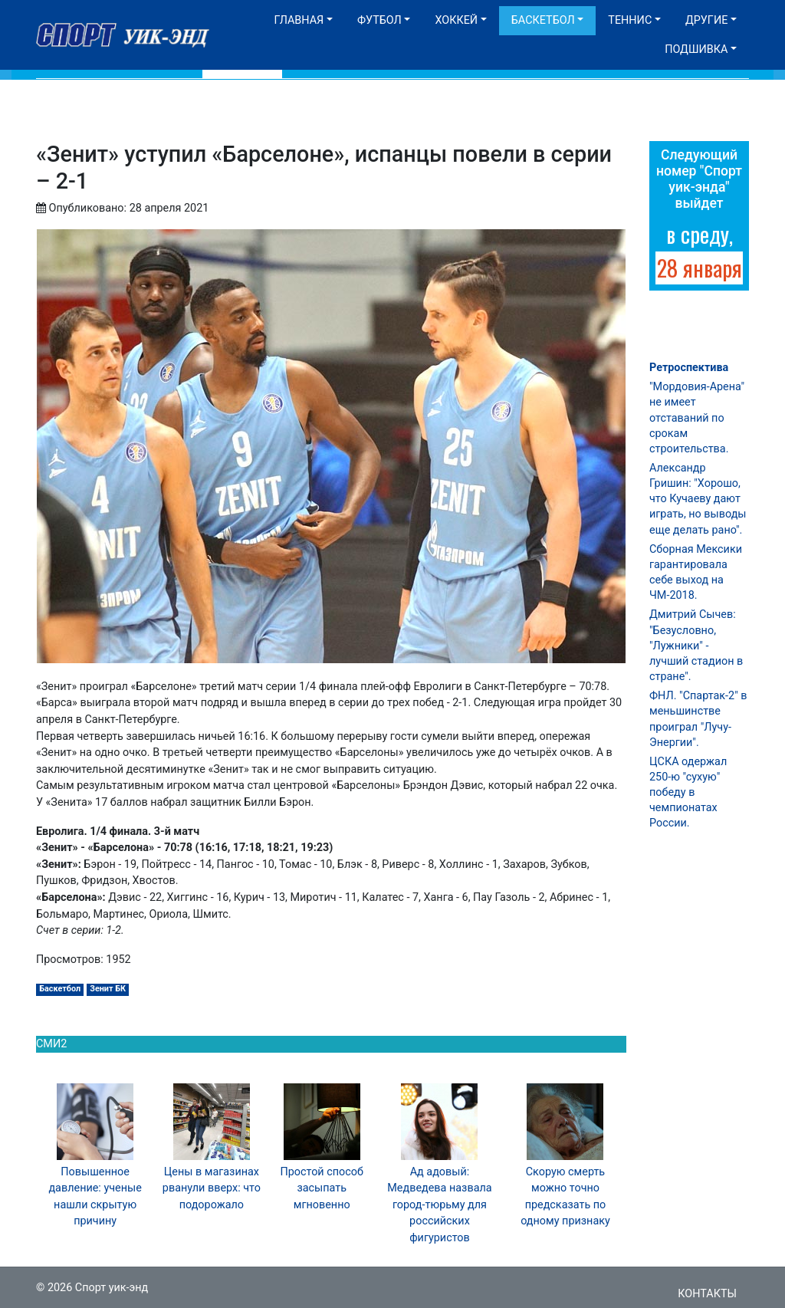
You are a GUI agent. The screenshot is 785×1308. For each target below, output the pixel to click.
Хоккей (456, 20)
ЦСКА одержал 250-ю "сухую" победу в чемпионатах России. (688, 792)
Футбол (379, 20)
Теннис (630, 20)
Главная (299, 20)
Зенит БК (108, 989)
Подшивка (696, 49)
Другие (706, 20)
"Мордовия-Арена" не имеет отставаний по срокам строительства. (696, 417)
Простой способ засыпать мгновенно (321, 1188)
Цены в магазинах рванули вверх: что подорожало (212, 1188)
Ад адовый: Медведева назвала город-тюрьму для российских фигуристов (439, 1204)
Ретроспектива (688, 367)
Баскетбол (543, 20)
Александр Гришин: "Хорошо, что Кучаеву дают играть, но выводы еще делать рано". (698, 499)
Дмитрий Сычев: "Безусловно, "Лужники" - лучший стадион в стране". (696, 645)
